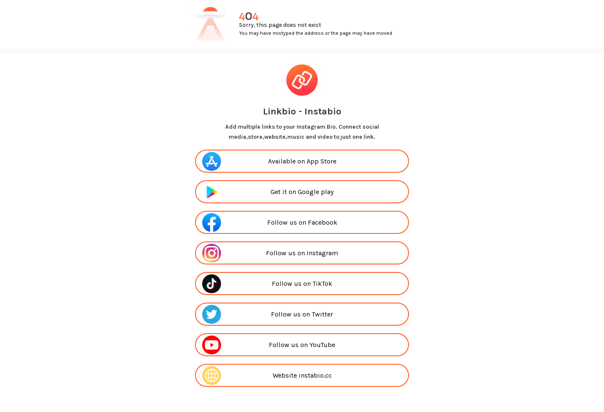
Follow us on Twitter (302, 314)
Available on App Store (302, 161)
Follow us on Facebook (302, 222)
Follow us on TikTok (302, 284)
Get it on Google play (302, 192)
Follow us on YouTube (302, 345)
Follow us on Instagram (302, 253)
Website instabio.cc (302, 375)
